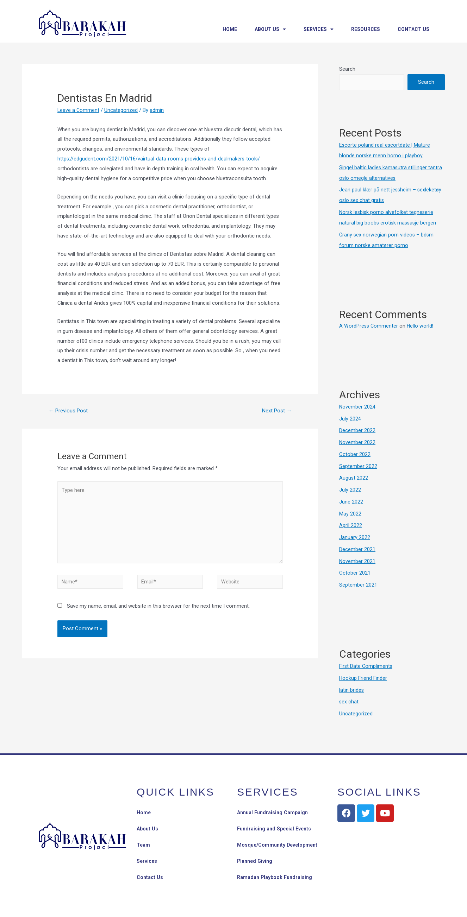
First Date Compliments (366, 666)
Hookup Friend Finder (363, 678)
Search (347, 69)
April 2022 (350, 525)
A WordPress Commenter (369, 326)
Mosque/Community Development (279, 845)
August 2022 (353, 478)
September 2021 (358, 585)
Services (319, 29)
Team (144, 845)
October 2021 (355, 573)
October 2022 (355, 454)
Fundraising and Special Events (276, 829)
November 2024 (357, 407)
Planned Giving (256, 861)
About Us (270, 29)
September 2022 (358, 466)
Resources (365, 29)
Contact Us (413, 29)
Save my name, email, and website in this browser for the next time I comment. (158, 613)
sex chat (349, 701)
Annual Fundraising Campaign (275, 812)
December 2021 (357, 549)
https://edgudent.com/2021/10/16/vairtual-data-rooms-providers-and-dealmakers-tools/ (160, 159)
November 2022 (357, 442)
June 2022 (351, 502)
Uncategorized (121, 110)
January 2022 (354, 537)
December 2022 (357, 430)
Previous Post (70, 410)
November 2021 (357, 561)
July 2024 (350, 419)
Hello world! (421, 326)
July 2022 (350, 490)
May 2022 (350, 514)
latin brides (351, 690)
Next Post (275, 410)
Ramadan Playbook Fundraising (277, 877)
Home (230, 29)
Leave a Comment (78, 110)
